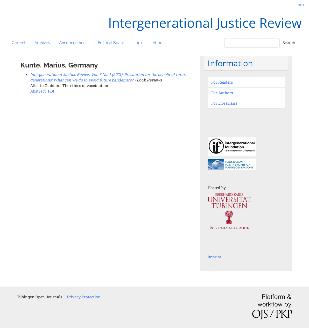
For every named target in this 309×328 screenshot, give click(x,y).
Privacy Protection (84, 296)
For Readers (222, 82)
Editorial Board (111, 42)
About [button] (160, 42)
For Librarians (224, 103)
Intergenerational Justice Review (205, 23)
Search (288, 42)
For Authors (222, 92)
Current (18, 42)
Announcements (74, 42)
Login (300, 5)
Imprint (215, 256)
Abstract (38, 91)
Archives (42, 42)
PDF (51, 91)
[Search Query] (251, 43)
